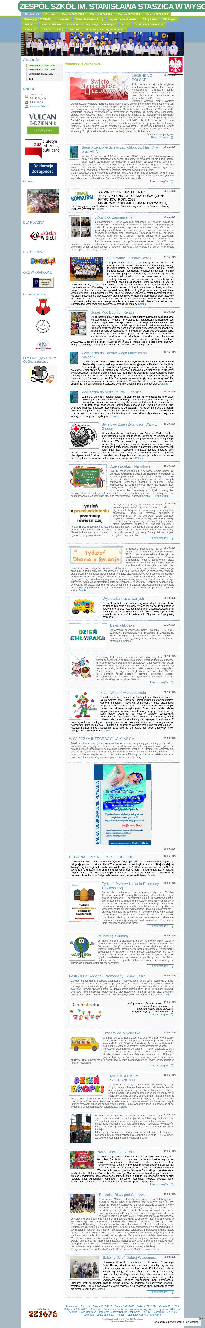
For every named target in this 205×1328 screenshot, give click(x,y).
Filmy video (150, 19)
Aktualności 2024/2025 (42, 69)
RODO (125, 24)
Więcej (100, 209)
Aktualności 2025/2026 (42, 65)
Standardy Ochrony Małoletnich (104, 29)
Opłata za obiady (53, 29)
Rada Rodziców (51, 24)
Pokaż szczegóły (159, 181)
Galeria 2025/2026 (73, 14)
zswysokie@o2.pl (39, 106)
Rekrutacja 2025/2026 (37, 19)
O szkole (50, 14)
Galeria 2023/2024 (129, 14)
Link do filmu (161, 496)
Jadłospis (30, 29)
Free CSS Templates (134, 1319)
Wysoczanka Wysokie (123, 19)
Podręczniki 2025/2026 (149, 24)
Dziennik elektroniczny (89, 19)
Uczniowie (63, 19)
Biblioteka (169, 19)
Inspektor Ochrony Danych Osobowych (91, 24)
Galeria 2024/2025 (101, 14)
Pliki (31, 79)
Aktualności (31, 14)
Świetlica (29, 24)
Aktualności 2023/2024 (42, 73)
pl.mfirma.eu (129, 1321)
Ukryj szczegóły (159, 137)
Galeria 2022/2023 (157, 14)
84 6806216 (36, 102)
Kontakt (74, 29)
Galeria (142, 304)
